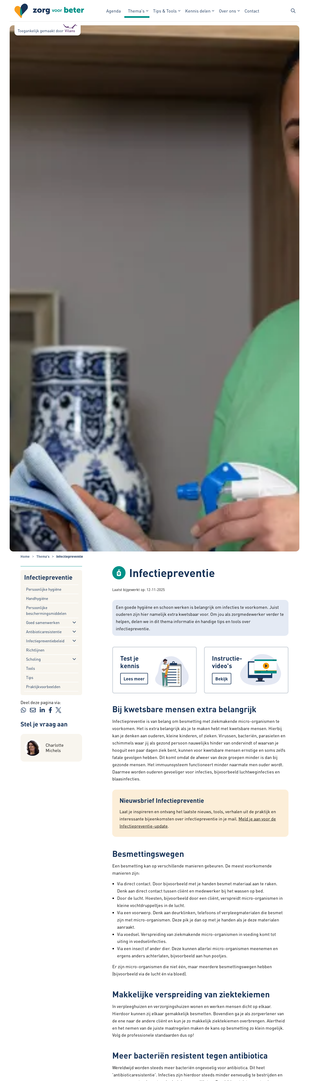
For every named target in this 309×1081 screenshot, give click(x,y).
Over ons (227, 10)
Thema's (136, 10)
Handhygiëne (37, 598)
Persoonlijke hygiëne (43, 589)
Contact (252, 10)
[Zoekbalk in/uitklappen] (293, 11)
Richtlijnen (35, 649)
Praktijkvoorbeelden (43, 686)
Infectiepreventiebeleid (45, 640)
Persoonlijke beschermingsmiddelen (46, 610)
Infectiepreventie (48, 577)
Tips (29, 677)
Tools (30, 668)
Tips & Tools (165, 10)
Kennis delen (198, 10)
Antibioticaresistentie (44, 631)
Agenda (113, 10)
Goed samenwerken (43, 622)
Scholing (33, 659)
